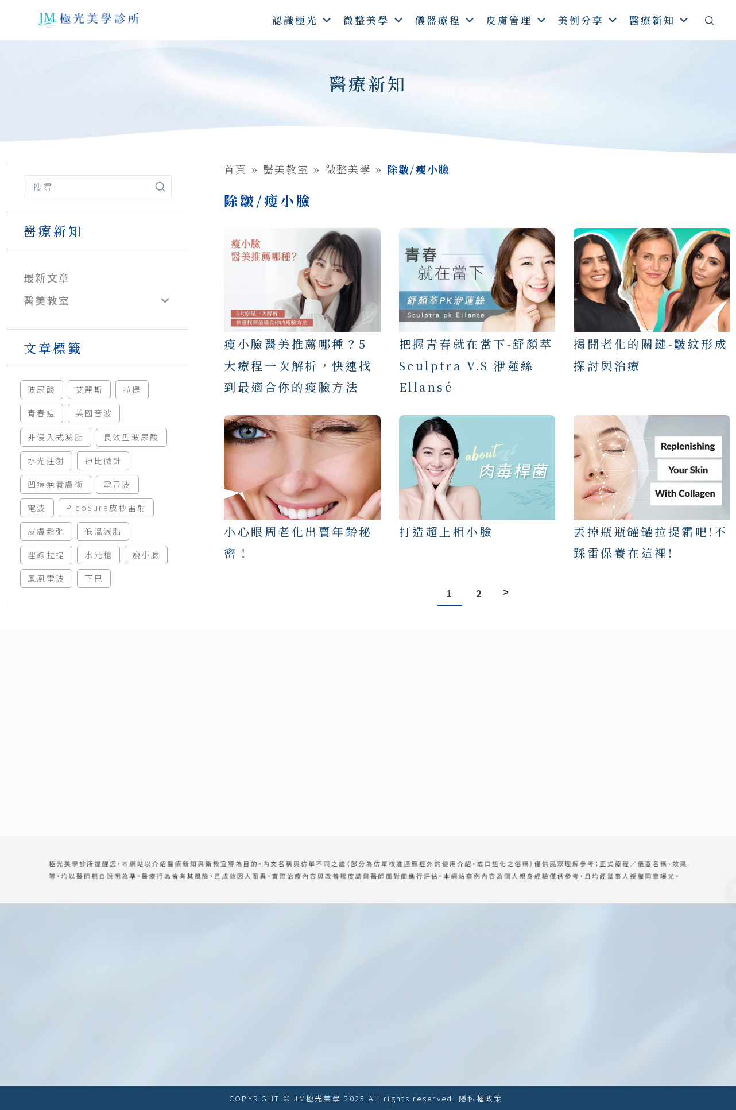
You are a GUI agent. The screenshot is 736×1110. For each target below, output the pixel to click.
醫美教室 (47, 300)
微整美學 (374, 20)
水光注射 (46, 460)
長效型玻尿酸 (131, 437)
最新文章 (47, 277)
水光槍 (98, 554)
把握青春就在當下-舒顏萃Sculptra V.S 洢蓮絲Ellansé (476, 365)
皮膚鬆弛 (46, 531)
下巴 (93, 578)
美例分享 (588, 20)
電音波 (117, 484)
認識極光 (303, 20)
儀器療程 (446, 20)
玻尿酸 (42, 389)
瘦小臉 (146, 554)
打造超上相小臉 (446, 531)
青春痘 (42, 413)
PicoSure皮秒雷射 (106, 507)
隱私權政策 (481, 1098)
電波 (37, 507)
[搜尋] (709, 20)
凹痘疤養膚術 (56, 484)
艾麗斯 (89, 389)
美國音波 (94, 413)
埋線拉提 (46, 554)
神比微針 (103, 460)
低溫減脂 (103, 531)
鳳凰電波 (46, 578)
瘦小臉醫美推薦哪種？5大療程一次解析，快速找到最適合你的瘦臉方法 (298, 365)
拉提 (132, 389)
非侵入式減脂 (56, 437)
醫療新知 (660, 20)
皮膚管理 (517, 20)
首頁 (235, 168)
